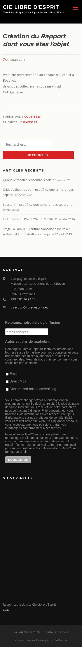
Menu (75, 9)
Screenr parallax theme (29, 640)
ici (24, 451)
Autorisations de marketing (28, 341)
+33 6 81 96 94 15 (22, 299)
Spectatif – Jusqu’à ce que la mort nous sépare (35, 204)
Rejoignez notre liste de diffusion (32, 322)
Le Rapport (28, 122)
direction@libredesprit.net (29, 307)
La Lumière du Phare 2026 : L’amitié (28, 219)
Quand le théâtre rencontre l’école (27, 180)
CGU (6, 610)
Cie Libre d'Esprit (31, 7)
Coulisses (32, 116)
